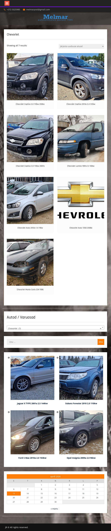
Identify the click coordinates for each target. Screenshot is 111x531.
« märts (54, 508)
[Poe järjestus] (81, 46)
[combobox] (55, 327)
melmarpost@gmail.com (38, 9)
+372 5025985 (13, 9)
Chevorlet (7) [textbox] (54, 329)
